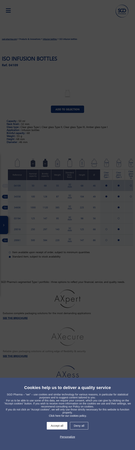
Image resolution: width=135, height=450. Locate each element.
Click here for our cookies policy (67, 415)
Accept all (57, 425)
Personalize (67, 436)
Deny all (79, 425)
